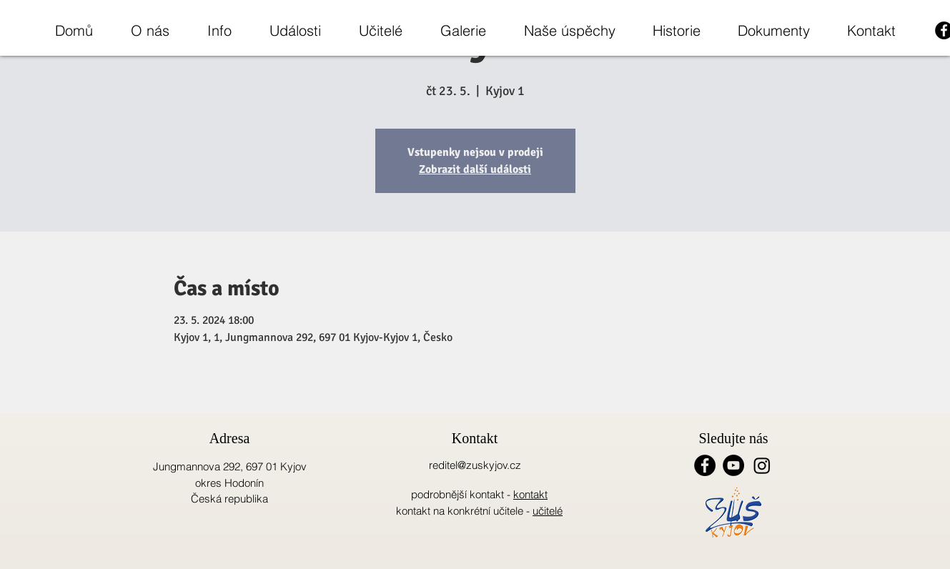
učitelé (548, 511)
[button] (150, 30)
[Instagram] (762, 465)
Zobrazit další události (475, 169)
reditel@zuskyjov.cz (475, 465)
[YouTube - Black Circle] (733, 465)
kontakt (530, 494)
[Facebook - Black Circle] (705, 465)
